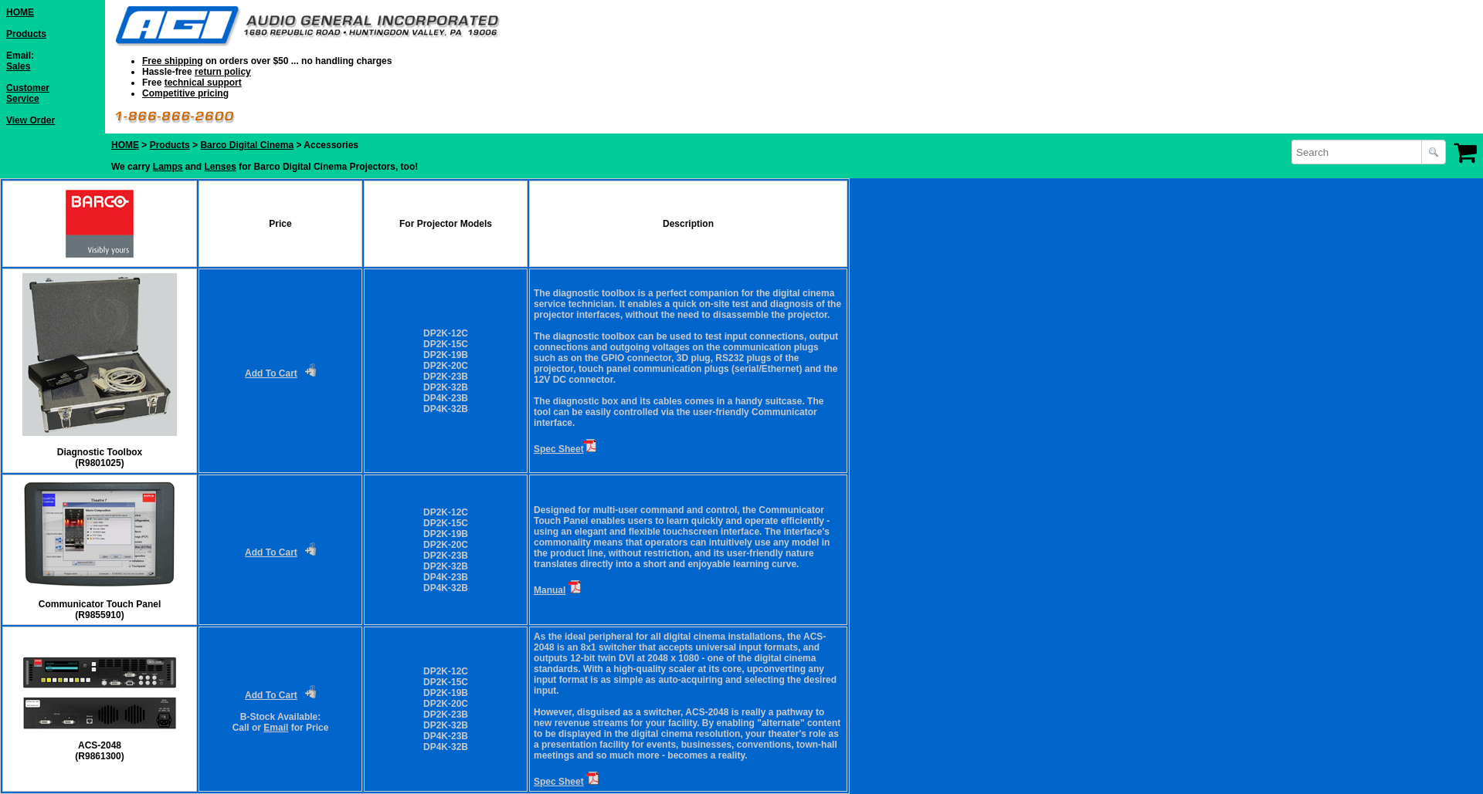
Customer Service (27, 93)
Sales (18, 66)
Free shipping (172, 61)
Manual (549, 590)
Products (26, 34)
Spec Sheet (559, 449)
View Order (30, 120)
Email (275, 727)
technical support (203, 82)
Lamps (168, 166)
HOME (20, 12)
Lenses (220, 166)
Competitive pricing (185, 93)
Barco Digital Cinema (247, 145)
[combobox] (1357, 152)
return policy (223, 71)
